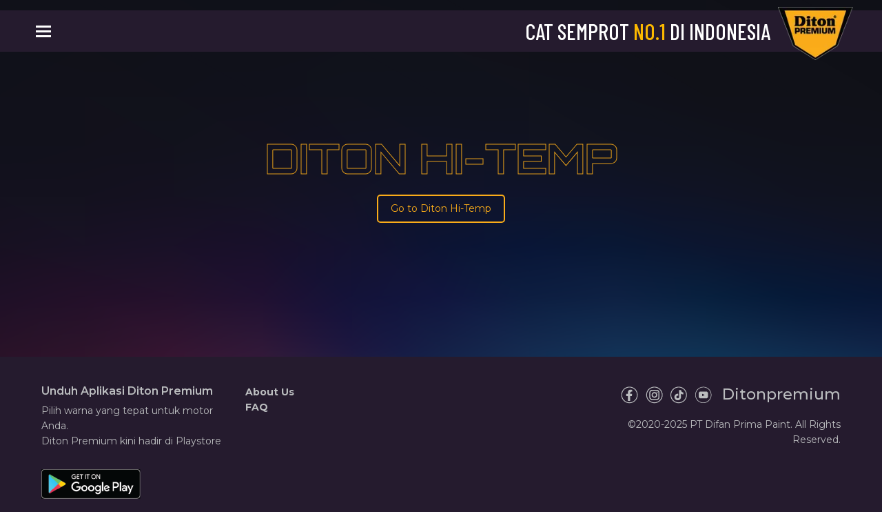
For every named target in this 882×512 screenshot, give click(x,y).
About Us (269, 392)
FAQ (256, 407)
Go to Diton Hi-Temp (441, 208)
